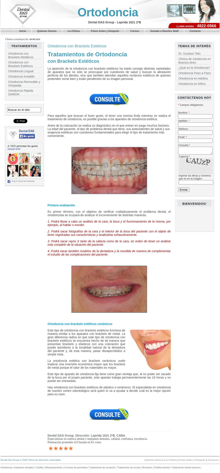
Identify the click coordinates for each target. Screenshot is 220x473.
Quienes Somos (47, 31)
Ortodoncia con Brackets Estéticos (20, 64)
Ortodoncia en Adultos (193, 78)
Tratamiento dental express (186, 467)
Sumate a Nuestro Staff (164, 31)
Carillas (40, 467)
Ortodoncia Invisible (21, 76)
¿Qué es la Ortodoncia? (194, 67)
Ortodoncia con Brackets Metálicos (20, 55)
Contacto (195, 31)
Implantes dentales (24, 467)
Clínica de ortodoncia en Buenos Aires (195, 60)
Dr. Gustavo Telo (190, 53)
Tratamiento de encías (129, 467)
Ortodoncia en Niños (192, 83)
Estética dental (162, 467)
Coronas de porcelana (76, 467)
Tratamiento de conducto (102, 467)
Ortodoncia (108, 12)
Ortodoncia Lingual (21, 71)
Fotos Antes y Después (105, 31)
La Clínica (74, 31)
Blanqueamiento (54, 467)
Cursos (134, 31)
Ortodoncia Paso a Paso (195, 73)
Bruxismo (147, 467)
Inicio (22, 31)
